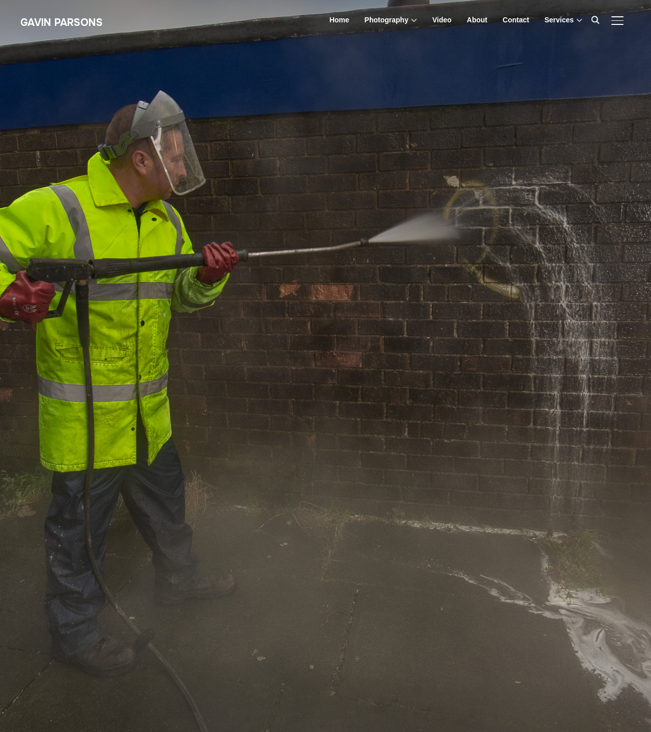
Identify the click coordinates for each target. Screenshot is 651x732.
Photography (386, 20)
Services (559, 20)
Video (442, 20)
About (477, 20)
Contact (515, 20)
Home (339, 20)
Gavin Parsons (61, 22)
